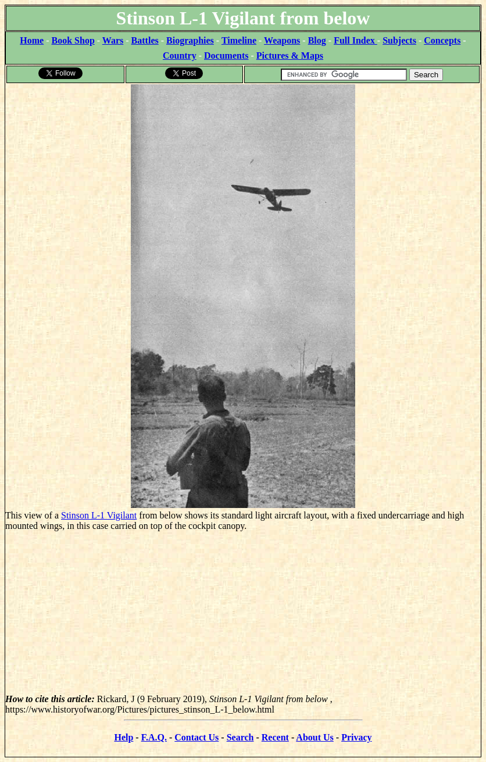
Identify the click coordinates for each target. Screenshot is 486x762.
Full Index (355, 40)
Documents (226, 55)
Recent (275, 737)
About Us (314, 737)
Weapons (282, 40)
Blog (317, 40)
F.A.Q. (154, 737)
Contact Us (196, 737)
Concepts (442, 40)
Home (32, 40)
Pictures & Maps (289, 55)
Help (123, 737)
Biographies (190, 40)
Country (179, 55)
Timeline (238, 40)
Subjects (399, 40)
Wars (112, 40)
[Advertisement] (243, 612)
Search (240, 737)
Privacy (356, 737)
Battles (145, 40)
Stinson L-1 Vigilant (99, 515)
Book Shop (73, 40)
